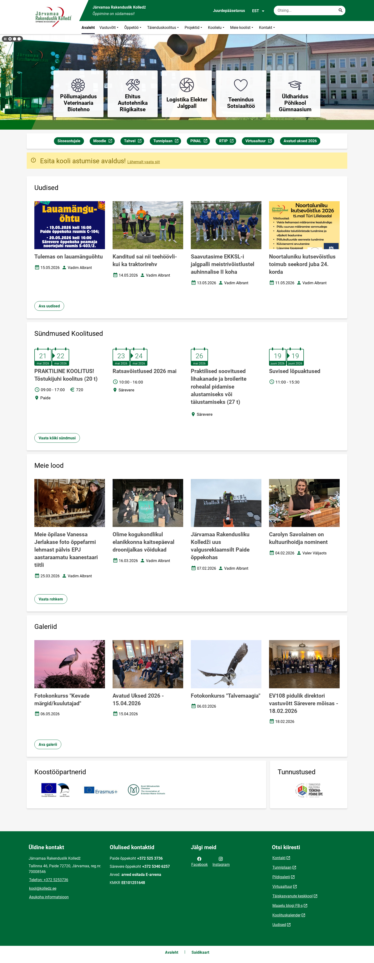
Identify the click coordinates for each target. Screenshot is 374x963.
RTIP (227, 141)
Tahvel (134, 141)
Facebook (199, 861)
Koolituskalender (286, 915)
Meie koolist (242, 27)
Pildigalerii (281, 877)
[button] (10, 39)
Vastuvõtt (109, 27)
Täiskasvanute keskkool (292, 896)
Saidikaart (200, 952)
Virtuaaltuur (259, 141)
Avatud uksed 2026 (300, 141)
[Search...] (341, 10)
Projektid (194, 27)
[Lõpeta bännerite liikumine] (5, 39)
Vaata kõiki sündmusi (57, 438)
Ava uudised (49, 306)
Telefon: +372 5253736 (48, 880)
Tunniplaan (167, 141)
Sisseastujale (68, 141)
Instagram (221, 861)
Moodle (104, 141)
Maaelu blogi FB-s (287, 905)
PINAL (200, 141)
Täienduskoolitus (163, 27)
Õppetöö (133, 27)
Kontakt (267, 27)
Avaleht (88, 27)
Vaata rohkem (51, 599)
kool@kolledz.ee (42, 888)
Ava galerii (48, 744)
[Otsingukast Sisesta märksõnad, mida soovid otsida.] (309, 10)
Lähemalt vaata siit (143, 162)
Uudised (279, 924)
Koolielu (216, 27)
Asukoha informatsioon (49, 897)
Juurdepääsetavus (229, 10)
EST (258, 11)
